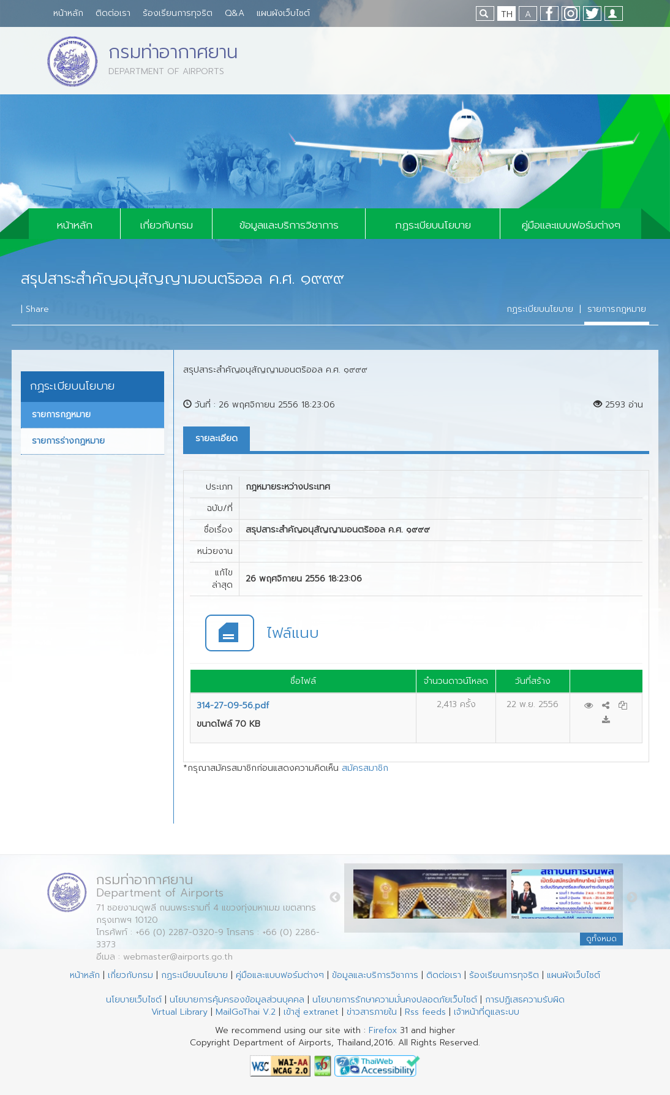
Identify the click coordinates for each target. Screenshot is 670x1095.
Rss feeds (425, 1012)
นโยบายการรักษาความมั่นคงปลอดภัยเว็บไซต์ (394, 999)
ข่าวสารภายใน (372, 1012)
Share (37, 309)
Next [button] (632, 898)
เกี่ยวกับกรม (166, 225)
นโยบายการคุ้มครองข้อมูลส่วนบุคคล (237, 999)
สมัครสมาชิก (365, 768)
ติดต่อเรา (113, 13)
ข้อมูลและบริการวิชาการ (289, 225)
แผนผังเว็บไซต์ (283, 13)
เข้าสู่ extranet (311, 1012)
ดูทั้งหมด (601, 938)
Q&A (234, 13)
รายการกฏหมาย (61, 414)
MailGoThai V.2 (246, 1012)
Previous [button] (335, 898)
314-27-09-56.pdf (233, 705)
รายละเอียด (216, 438)
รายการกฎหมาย (616, 309)
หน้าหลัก (68, 13)
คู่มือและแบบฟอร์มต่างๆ (571, 225)
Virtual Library (179, 1012)
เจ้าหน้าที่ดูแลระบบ (486, 1012)
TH (507, 14)
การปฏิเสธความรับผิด (525, 999)
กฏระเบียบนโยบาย (433, 225)
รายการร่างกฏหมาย (68, 440)
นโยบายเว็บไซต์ (134, 999)
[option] (432, 897)
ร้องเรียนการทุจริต (178, 13)
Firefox (383, 1030)
